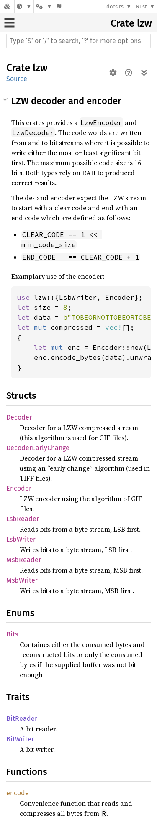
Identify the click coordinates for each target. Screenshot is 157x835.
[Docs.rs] (7, 6)
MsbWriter (22, 580)
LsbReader (22, 519)
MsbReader (23, 560)
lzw (144, 23)
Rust (141, 6)
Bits (12, 634)
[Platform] (44, 6)
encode (17, 793)
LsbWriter (21, 539)
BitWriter (20, 739)
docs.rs (115, 6)
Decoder (19, 417)
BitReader (21, 719)
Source (16, 79)
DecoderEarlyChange (37, 448)
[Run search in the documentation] (78, 41)
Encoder (18, 488)
